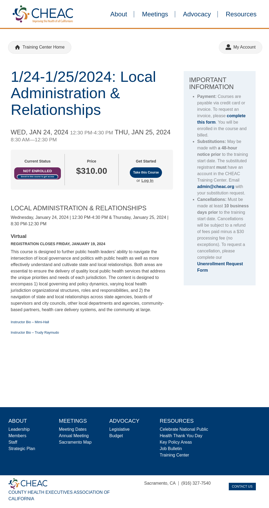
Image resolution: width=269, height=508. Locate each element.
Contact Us (242, 486)
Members (18, 435)
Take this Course (146, 172)
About (118, 14)
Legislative (119, 429)
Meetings (155, 14)
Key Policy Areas (176, 442)
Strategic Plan (22, 448)
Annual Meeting (74, 435)
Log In (147, 180)
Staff (13, 442)
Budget (116, 435)
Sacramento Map (75, 442)
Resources (241, 14)
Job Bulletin (171, 448)
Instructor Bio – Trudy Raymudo (35, 332)
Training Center (174, 455)
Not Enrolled (37, 171)
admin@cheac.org (215, 186)
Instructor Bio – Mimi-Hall (30, 322)
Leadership (19, 429)
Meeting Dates (73, 429)
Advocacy (197, 14)
